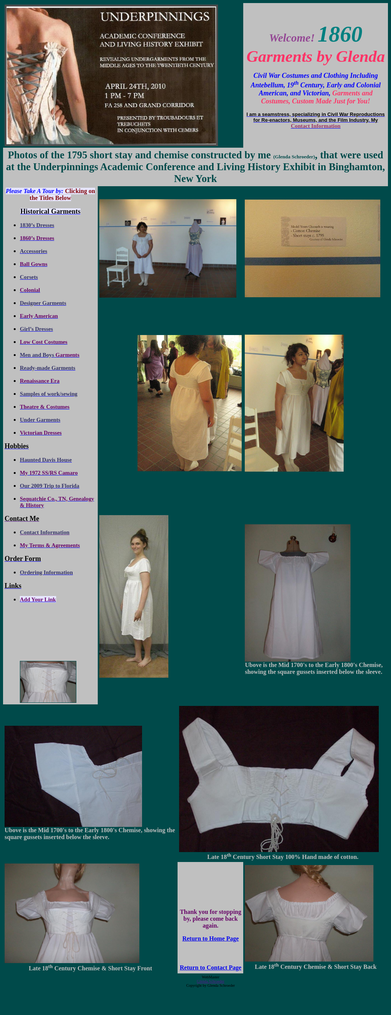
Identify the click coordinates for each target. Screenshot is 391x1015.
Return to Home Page (210, 938)
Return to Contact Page (210, 967)
